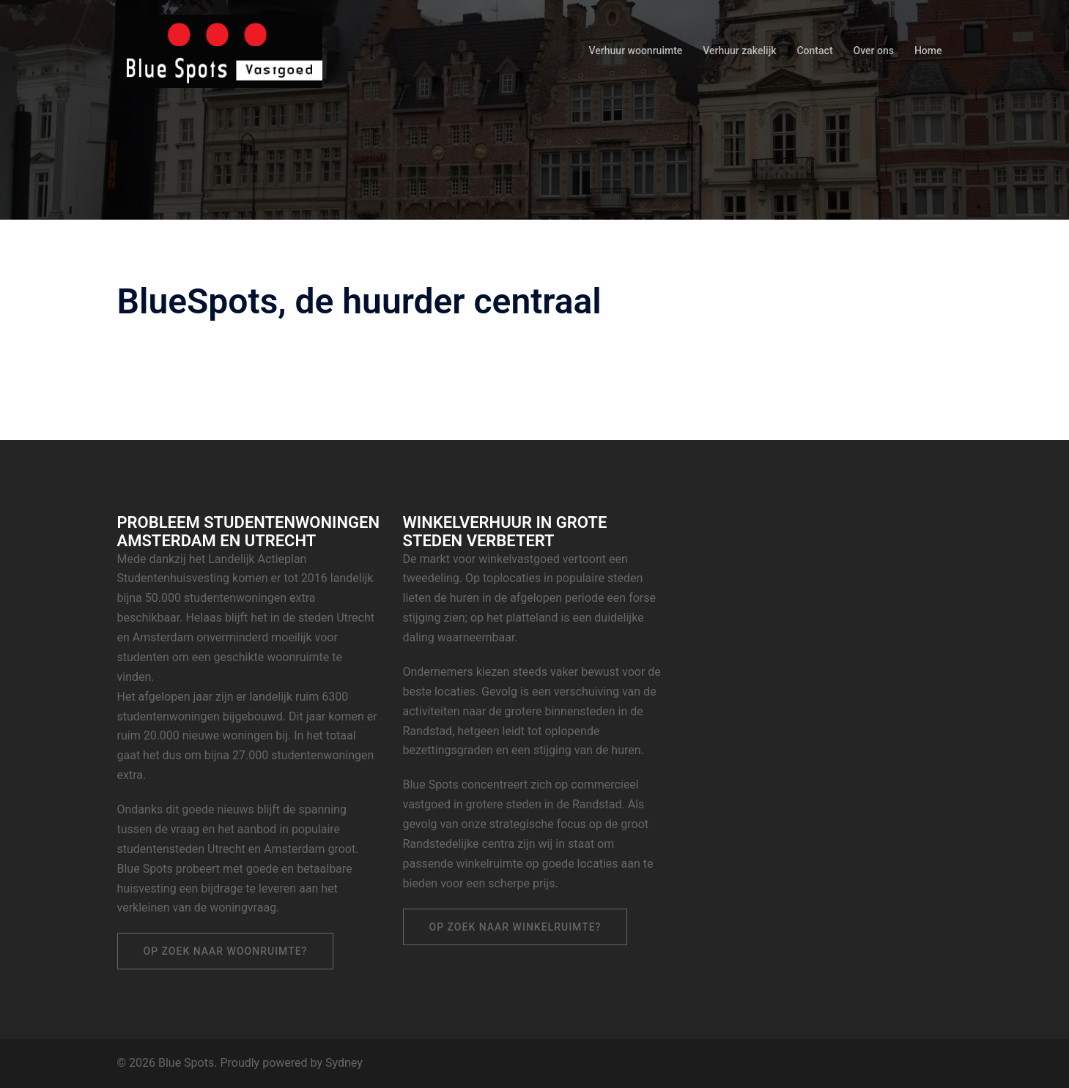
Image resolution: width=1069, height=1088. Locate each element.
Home (928, 50)
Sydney (344, 1063)
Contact (814, 50)
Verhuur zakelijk (739, 50)
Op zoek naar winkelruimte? (515, 927)
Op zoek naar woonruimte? (226, 951)
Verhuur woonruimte (636, 50)
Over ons (874, 50)
